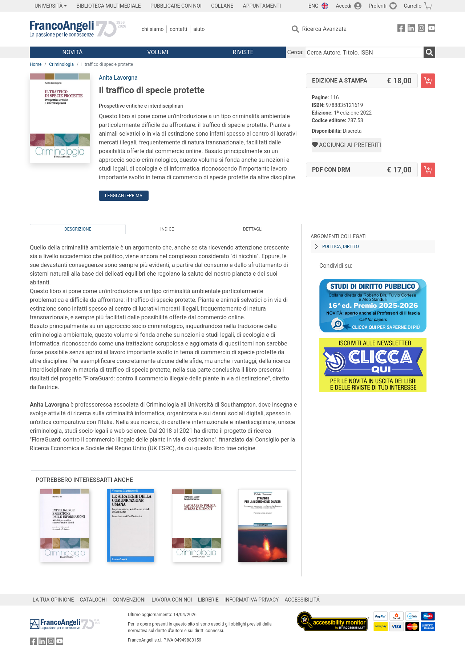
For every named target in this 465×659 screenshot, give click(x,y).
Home (35, 64)
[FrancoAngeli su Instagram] (421, 29)
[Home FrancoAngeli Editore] (78, 29)
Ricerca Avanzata (324, 28)
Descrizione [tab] (77, 229)
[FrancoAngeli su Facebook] (401, 29)
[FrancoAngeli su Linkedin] (411, 29)
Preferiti (378, 6)
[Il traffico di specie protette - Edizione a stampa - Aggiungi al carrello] (428, 80)
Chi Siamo (152, 29)
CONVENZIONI (129, 600)
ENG (313, 6)
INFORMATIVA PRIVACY (252, 600)
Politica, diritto (340, 246)
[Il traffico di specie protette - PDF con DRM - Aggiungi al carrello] (428, 170)
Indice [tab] (167, 229)
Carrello (412, 6)
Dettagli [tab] (253, 229)
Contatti (178, 29)
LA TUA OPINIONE (53, 600)
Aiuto (199, 29)
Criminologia (61, 64)
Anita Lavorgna (118, 77)
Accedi (343, 6)
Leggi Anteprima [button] (123, 195)
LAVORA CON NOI (171, 600)
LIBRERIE (208, 600)
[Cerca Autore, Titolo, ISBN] (364, 52)
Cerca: (295, 52)
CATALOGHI (93, 600)
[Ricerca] (429, 52)
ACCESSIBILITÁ (302, 600)
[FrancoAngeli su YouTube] (431, 29)
